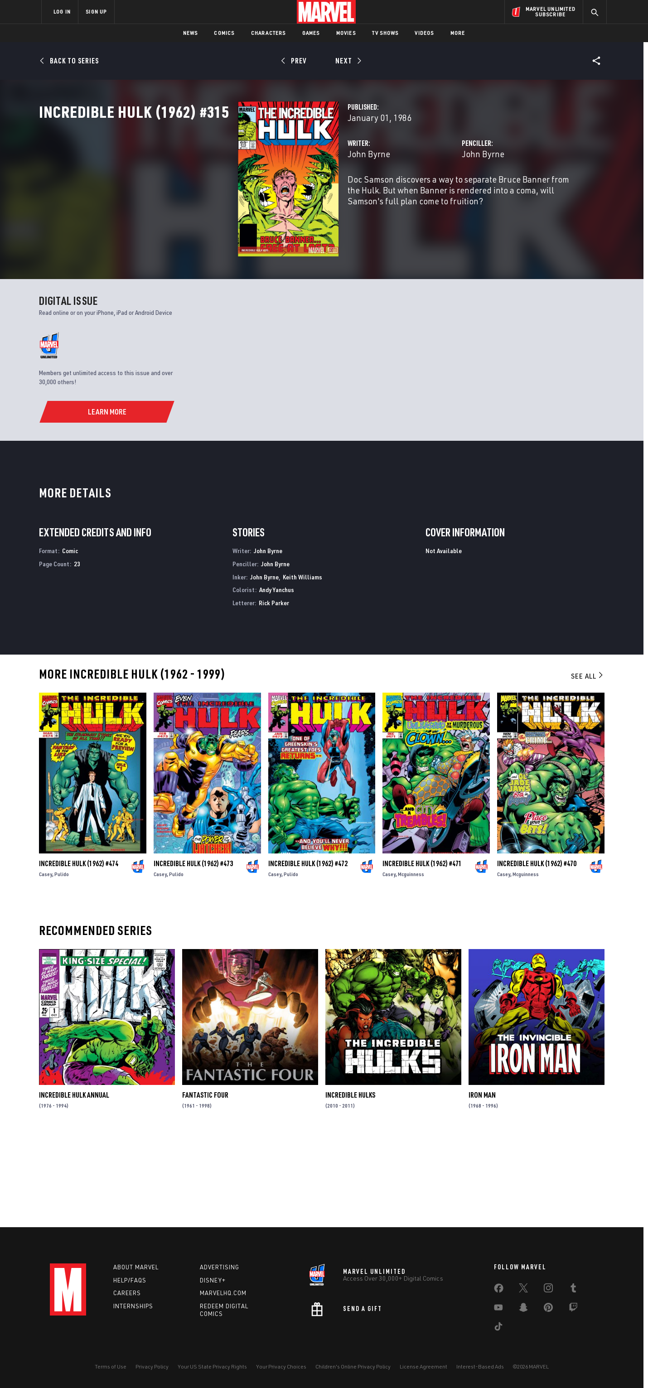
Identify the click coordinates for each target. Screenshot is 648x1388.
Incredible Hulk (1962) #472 (308, 952)
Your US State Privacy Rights (212, 1366)
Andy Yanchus (276, 679)
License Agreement (423, 1366)
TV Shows (385, 32)
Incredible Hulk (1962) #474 (78, 952)
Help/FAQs (129, 1280)
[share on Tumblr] (573, 1289)
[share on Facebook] (498, 1290)
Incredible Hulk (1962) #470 (536, 952)
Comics (224, 32)
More (457, 32)
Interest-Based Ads (480, 1366)
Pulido (61, 963)
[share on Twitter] (523, 1289)
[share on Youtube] (498, 1309)
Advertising (219, 1267)
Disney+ (213, 1280)
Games (311, 32)
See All (587, 765)
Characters (268, 32)
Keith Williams (302, 666)
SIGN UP (96, 11)
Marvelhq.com (223, 1293)
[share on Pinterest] (548, 1309)
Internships (133, 1306)
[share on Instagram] (548, 1289)
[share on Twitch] (573, 1309)
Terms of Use (110, 1366)
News (190, 32)
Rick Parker (274, 692)
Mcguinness (411, 963)
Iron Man (482, 1184)
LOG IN (62, 11)
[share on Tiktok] (498, 1328)
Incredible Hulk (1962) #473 (193, 952)
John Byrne (229, 193)
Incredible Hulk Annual (74, 1184)
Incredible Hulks (350, 1184)
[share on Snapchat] (523, 1309)
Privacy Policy (152, 1366)
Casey (45, 963)
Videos (424, 32)
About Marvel (136, 1267)
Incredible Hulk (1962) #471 (422, 952)
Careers (127, 1293)
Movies (346, 32)
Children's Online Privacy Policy (353, 1366)
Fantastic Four (205, 1184)
